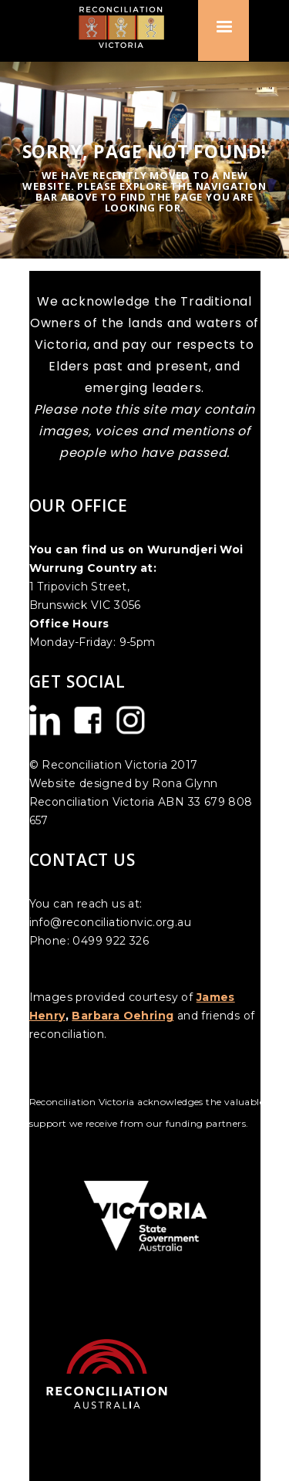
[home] (127, 26)
